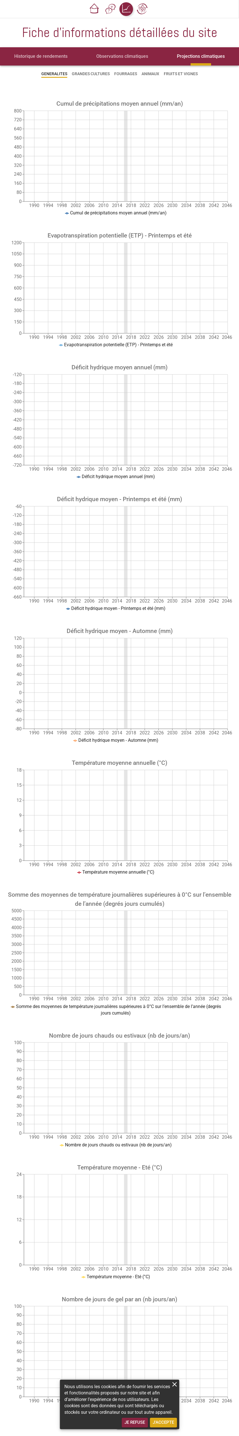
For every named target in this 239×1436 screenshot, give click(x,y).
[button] (94, 9)
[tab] (41, 56)
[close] (174, 1384)
